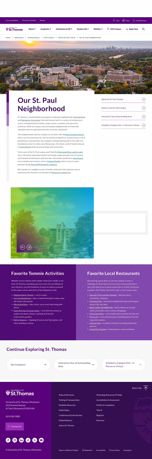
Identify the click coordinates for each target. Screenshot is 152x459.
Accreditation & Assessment (107, 400)
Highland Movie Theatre (24, 295)
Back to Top (140, 388)
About (31, 29)
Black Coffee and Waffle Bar (101, 307)
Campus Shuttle (53, 161)
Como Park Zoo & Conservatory (27, 311)
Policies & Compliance (105, 405)
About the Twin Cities (66, 37)
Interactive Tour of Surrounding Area (123, 116)
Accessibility (100, 450)
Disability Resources (67, 405)
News (128, 21)
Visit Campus (115, 29)
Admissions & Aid (63, 29)
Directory (100, 420)
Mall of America (20, 320)
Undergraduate (34, 37)
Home (8, 37)
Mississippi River (21, 304)
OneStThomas (141, 21)
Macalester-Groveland (30, 120)
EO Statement (87, 450)
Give (117, 21)
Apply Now (133, 29)
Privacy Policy (114, 450)
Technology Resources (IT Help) (109, 395)
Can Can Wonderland (22, 298)
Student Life (82, 29)
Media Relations (65, 420)
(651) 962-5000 (13, 416)
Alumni (42, 20)
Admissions (19, 37)
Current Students (12, 20)
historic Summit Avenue (74, 134)
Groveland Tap (96, 301)
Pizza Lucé (94, 317)
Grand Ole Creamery (98, 329)
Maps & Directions (66, 395)
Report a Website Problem (68, 450)
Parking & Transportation (69, 400)
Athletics (97, 29)
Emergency (128, 450)
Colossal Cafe (95, 323)
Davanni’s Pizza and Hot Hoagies (103, 295)
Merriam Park (79, 117)
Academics (44, 29)
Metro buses (78, 158)
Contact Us (14, 426)
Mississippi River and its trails (70, 152)
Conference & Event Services (70, 415)
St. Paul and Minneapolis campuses (42, 164)
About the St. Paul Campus (123, 99)
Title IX (99, 410)
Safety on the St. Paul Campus (123, 108)
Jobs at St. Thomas (66, 425)
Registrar (100, 415)
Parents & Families (29, 20)
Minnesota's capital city (61, 172)
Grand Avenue (25, 147)
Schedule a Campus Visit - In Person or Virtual (123, 125)
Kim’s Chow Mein (97, 314)
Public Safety (64, 410)
